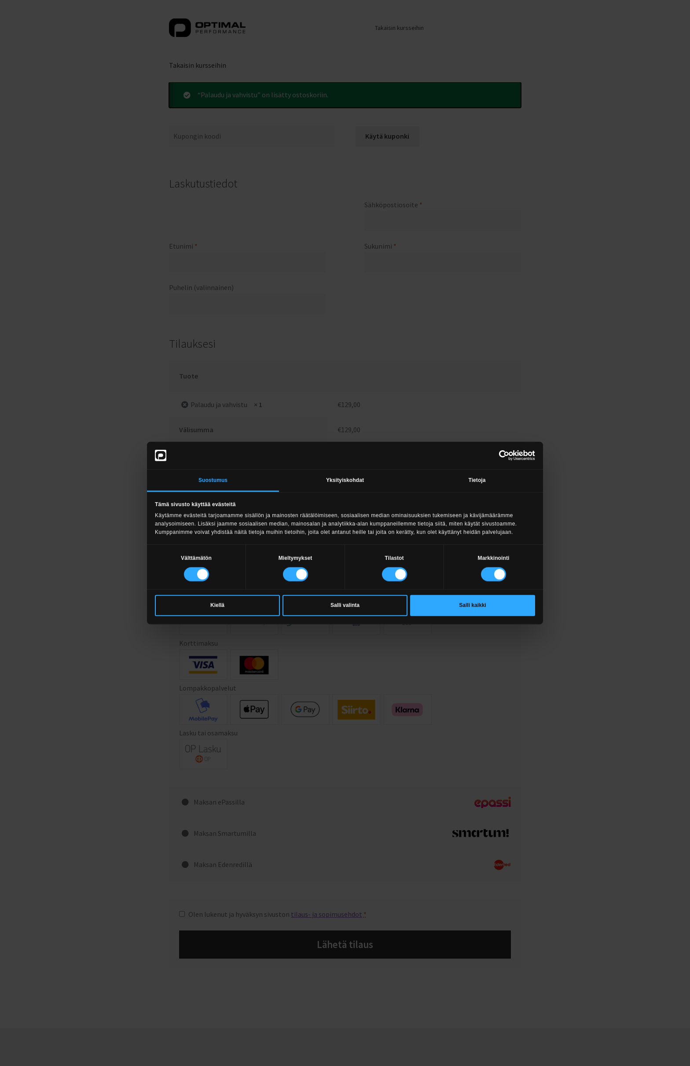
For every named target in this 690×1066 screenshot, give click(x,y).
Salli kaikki (472, 605)
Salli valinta (345, 605)
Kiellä (217, 605)
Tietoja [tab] (476, 480)
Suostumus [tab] (213, 480)
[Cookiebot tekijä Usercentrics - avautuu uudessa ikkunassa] (496, 455)
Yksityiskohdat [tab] (345, 480)
